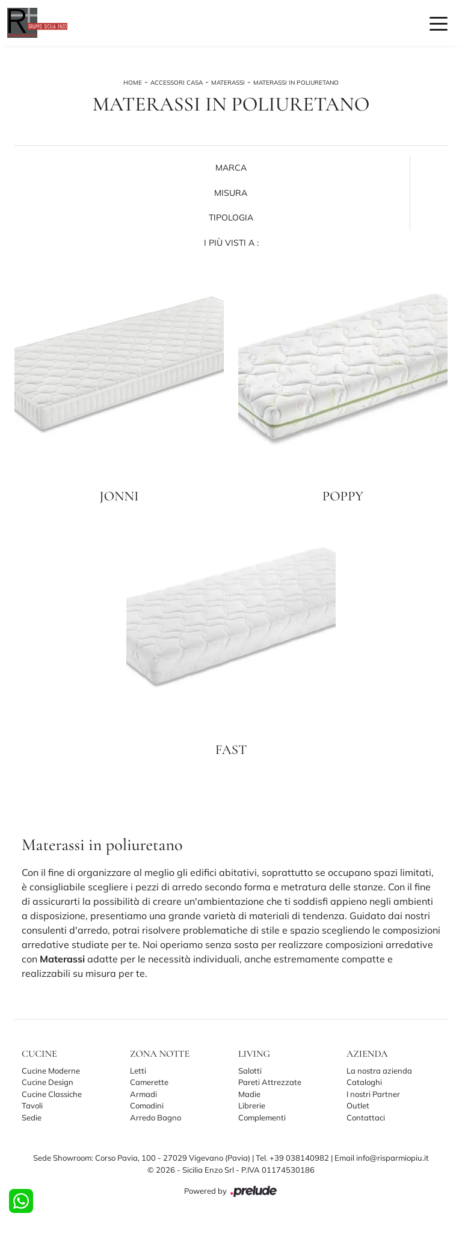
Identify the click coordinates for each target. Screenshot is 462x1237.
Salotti (250, 1070)
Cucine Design (47, 1082)
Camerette (149, 1082)
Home (132, 83)
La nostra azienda (379, 1070)
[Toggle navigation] (438, 22)
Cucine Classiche (52, 1094)
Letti (138, 1070)
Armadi (143, 1094)
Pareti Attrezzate (269, 1082)
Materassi (228, 83)
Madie (249, 1094)
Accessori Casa (176, 83)
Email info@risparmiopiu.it (381, 1158)
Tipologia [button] (231, 217)
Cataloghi (364, 1082)
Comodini (147, 1105)
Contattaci (365, 1117)
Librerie (251, 1105)
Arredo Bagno (155, 1117)
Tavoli (32, 1105)
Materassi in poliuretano (296, 83)
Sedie (32, 1117)
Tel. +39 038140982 (293, 1158)
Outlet (357, 1105)
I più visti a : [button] (231, 242)
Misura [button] (230, 192)
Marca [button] (231, 167)
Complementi (262, 1117)
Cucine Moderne (51, 1070)
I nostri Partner (373, 1094)
